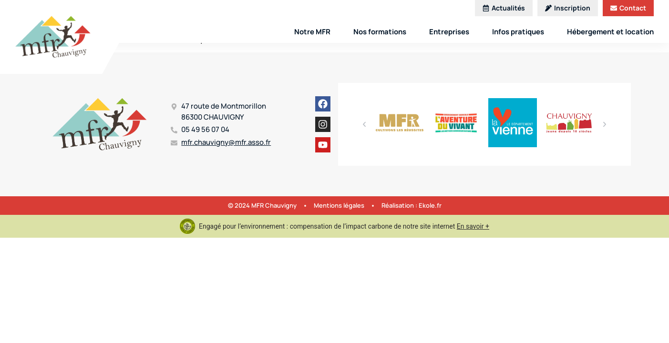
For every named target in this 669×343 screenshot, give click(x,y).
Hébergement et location (610, 32)
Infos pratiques (518, 32)
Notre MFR (312, 32)
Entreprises (449, 32)
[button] (364, 124)
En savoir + (473, 226)
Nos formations (379, 32)
